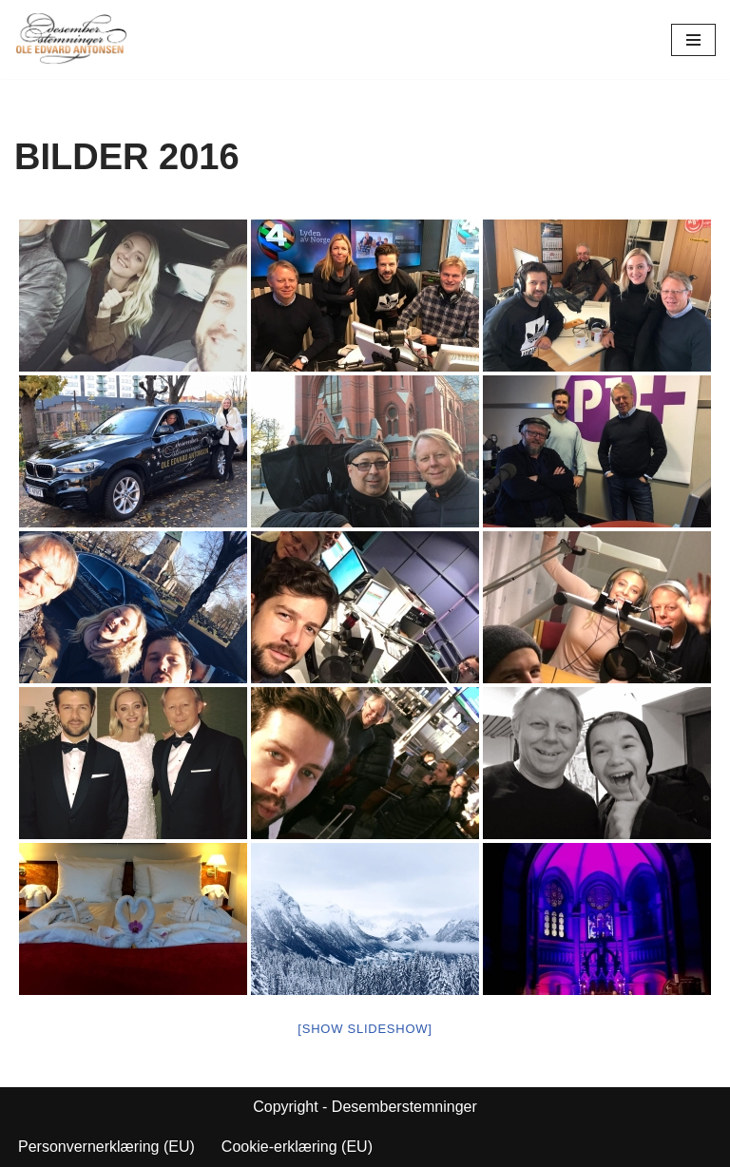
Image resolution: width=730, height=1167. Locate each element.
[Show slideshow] (365, 1029)
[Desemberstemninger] (71, 39)
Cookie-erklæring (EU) (297, 1146)
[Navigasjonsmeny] (693, 40)
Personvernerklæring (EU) (106, 1146)
